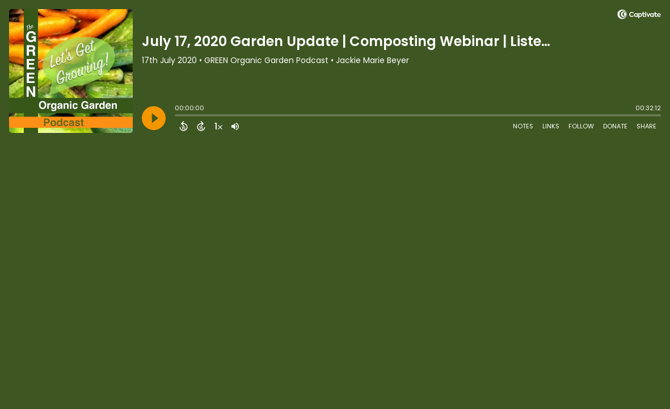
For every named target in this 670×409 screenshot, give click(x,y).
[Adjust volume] (235, 126)
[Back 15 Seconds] (183, 126)
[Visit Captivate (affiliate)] (639, 16)
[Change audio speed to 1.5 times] (218, 126)
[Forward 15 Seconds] (201, 126)
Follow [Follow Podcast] (581, 126)
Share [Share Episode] (646, 126)
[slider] (177, 116)
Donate (615, 126)
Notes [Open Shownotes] (523, 126)
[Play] (154, 118)
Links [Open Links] (550, 126)
